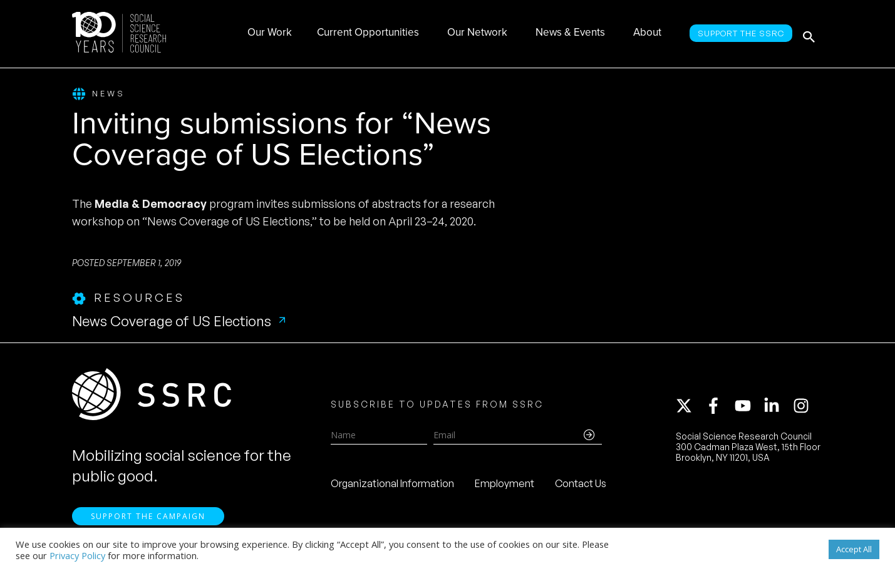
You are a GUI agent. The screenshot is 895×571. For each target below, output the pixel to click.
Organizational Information (392, 486)
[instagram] (803, 408)
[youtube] (748, 408)
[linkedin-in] (777, 408)
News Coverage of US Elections (171, 321)
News (98, 94)
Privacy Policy (77, 555)
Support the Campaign (148, 521)
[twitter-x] (689, 408)
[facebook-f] (719, 408)
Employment (504, 486)
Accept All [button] (854, 549)
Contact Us (580, 486)
